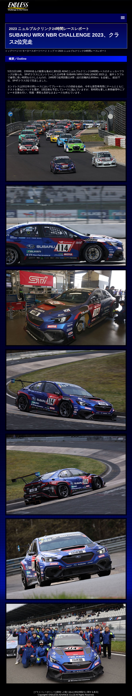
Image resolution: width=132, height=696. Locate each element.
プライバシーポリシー (44, 692)
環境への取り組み (65, 692)
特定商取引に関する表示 (86, 692)
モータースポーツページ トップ (38, 51)
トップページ (12, 51)
